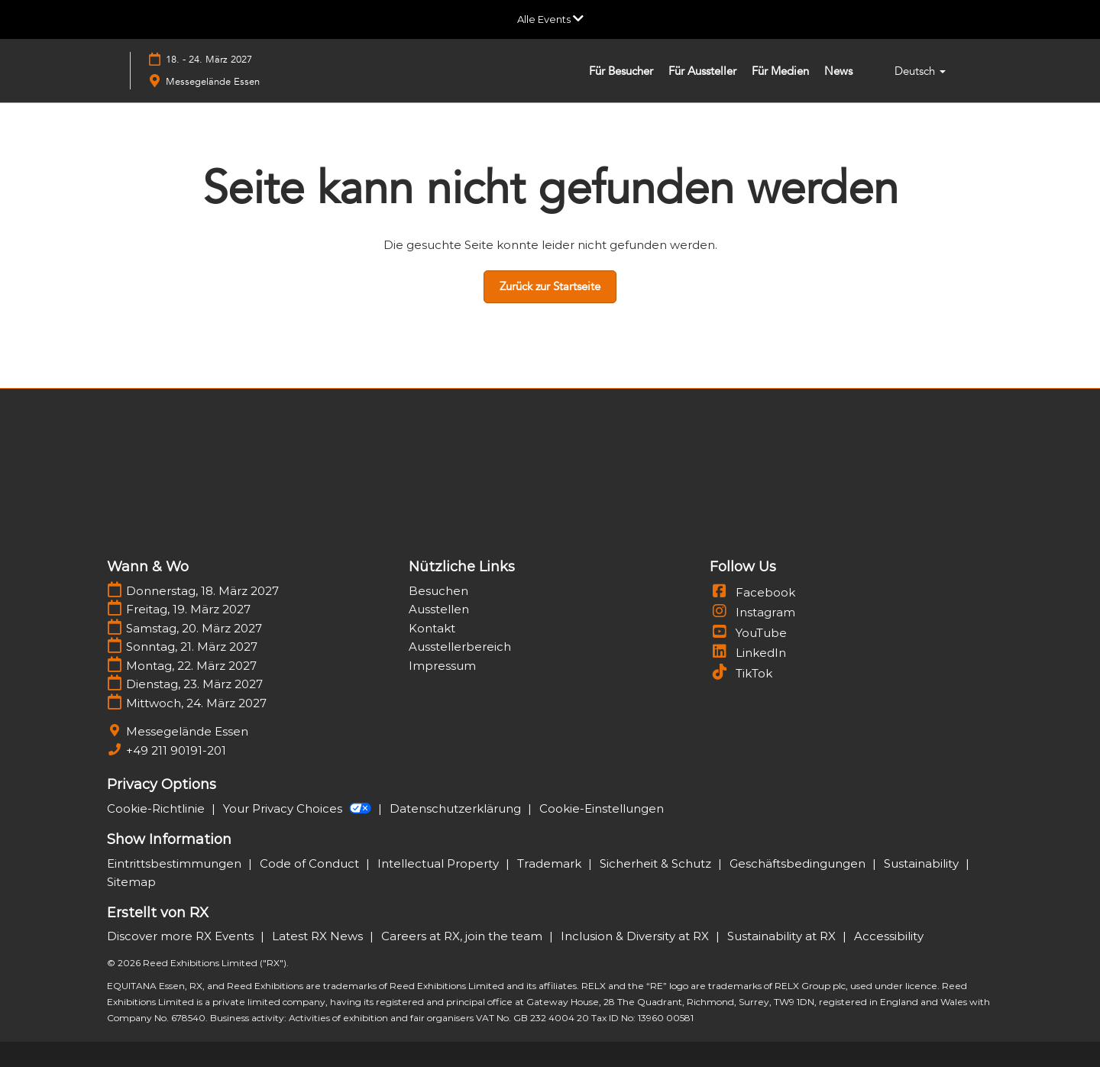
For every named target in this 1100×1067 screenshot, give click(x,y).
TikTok (741, 673)
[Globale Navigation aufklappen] (550, 19)
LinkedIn (748, 652)
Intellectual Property (439, 863)
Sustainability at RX (783, 936)
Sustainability (923, 863)
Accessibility (889, 936)
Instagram (752, 612)
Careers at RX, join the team (463, 936)
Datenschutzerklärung (457, 808)
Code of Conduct (311, 863)
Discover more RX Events (182, 936)
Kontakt (432, 628)
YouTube (748, 633)
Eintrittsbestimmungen (175, 863)
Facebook (752, 592)
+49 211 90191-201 (176, 750)
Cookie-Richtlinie (157, 808)
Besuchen (438, 591)
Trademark (550, 863)
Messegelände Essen (213, 82)
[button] (550, 287)
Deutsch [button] (920, 71)
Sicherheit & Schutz (657, 863)
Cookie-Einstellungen (601, 808)
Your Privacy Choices (298, 808)
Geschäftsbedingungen (799, 863)
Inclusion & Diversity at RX (636, 936)
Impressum (442, 665)
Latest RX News (319, 936)
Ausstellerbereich (460, 646)
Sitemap (131, 882)
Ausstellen (439, 609)
